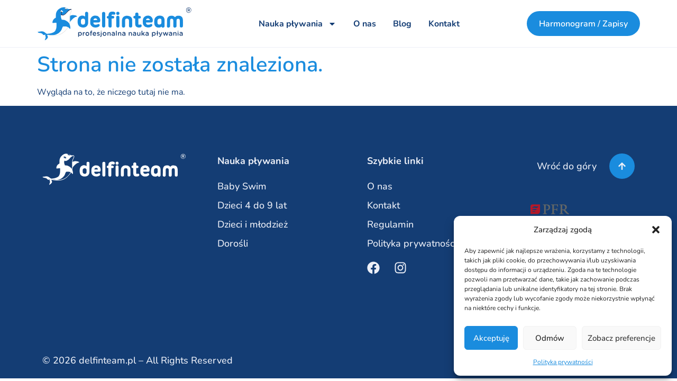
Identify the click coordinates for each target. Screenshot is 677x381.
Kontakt (443, 24)
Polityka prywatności (563, 362)
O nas (364, 24)
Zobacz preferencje (621, 338)
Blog (401, 24)
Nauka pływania (297, 24)
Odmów (549, 338)
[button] (656, 229)
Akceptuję (491, 338)
